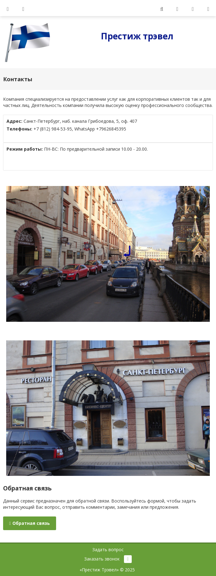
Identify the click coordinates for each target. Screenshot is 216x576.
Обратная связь (29, 523)
